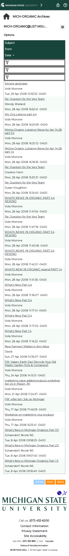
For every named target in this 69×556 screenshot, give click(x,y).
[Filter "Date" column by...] (34, 77)
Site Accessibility (35, 536)
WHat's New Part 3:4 (18, 300)
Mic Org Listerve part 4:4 (21, 114)
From (8, 49)
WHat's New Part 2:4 (18, 315)
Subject (10, 43)
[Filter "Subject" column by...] (34, 62)
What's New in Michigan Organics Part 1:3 (31, 461)
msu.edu (49, 541)
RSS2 (60, 482)
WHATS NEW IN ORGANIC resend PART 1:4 (33, 269)
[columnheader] (34, 43)
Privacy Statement (34, 531)
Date (8, 55)
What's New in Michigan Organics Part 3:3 (32, 430)
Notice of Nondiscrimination (34, 545)
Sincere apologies (16, 83)
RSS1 (50, 482)
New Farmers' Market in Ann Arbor (27, 346)
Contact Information (34, 526)
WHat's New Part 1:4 (18, 331)
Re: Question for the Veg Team (25, 99)
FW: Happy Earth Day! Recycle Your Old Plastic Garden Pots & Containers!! (30, 363)
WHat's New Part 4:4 (18, 285)
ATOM (39, 482)
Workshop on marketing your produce (29, 414)
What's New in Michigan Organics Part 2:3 (32, 445)
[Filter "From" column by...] (34, 70)
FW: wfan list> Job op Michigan (25, 399)
